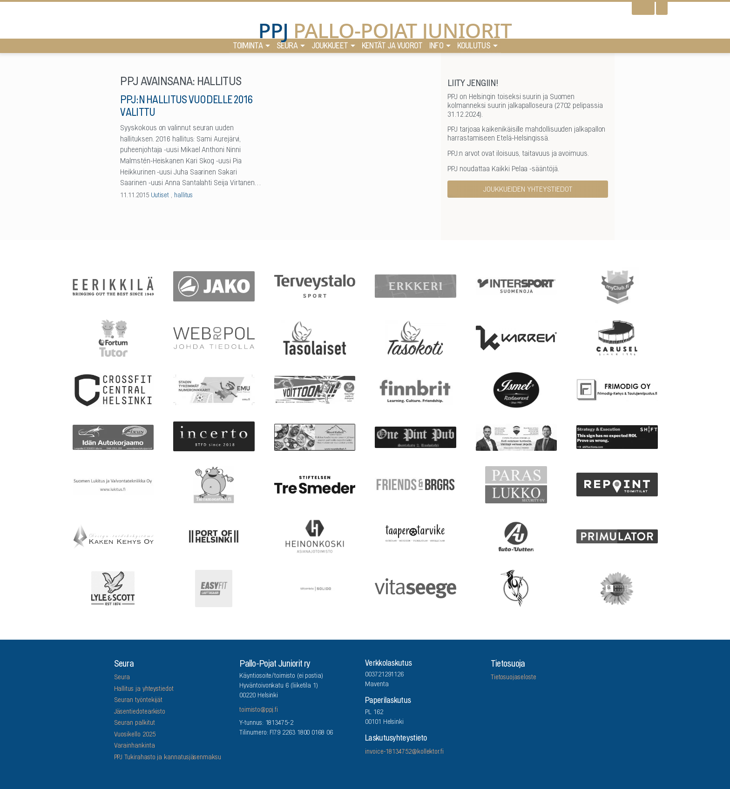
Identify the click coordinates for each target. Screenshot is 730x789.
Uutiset (160, 196)
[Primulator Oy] (617, 535)
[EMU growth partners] (214, 389)
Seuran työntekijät (138, 700)
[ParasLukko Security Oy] (516, 483)
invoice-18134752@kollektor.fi (404, 752)
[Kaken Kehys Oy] (113, 535)
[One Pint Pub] (415, 436)
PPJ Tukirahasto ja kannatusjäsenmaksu (167, 758)
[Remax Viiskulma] (516, 436)
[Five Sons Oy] (516, 389)
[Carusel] (617, 337)
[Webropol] (214, 337)
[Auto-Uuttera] (516, 535)
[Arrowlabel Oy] (214, 483)
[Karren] (516, 337)
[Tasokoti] (415, 337)
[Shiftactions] (617, 436)
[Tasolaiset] (314, 337)
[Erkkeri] (415, 285)
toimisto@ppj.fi (258, 710)
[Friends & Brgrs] (415, 483)
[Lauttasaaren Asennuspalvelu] (516, 587)
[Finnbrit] (415, 389)
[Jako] (214, 285)
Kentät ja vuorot (392, 46)
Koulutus (473, 46)
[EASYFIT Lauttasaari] (214, 587)
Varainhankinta (134, 746)
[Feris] (314, 389)
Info (436, 46)
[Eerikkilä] (113, 285)
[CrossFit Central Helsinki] (113, 389)
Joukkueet (329, 46)
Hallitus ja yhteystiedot (144, 689)
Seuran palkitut (134, 723)
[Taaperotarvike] (415, 535)
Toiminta (248, 46)
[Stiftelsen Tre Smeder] (314, 483)
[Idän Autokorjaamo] (113, 436)
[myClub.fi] (617, 285)
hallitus (183, 196)
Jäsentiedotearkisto (140, 712)
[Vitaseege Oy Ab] (415, 587)
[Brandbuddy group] (617, 587)
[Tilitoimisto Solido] (314, 587)
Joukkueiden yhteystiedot (528, 190)
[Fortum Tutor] (113, 337)
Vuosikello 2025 (134, 735)
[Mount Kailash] (314, 436)
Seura (287, 46)
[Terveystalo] (314, 285)
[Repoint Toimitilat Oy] (617, 484)
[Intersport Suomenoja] (516, 285)
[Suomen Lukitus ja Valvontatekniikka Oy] (113, 484)
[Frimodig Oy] (617, 389)
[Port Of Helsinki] (214, 535)
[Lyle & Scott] (113, 587)
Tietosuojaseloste (513, 678)
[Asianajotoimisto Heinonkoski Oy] (314, 535)
